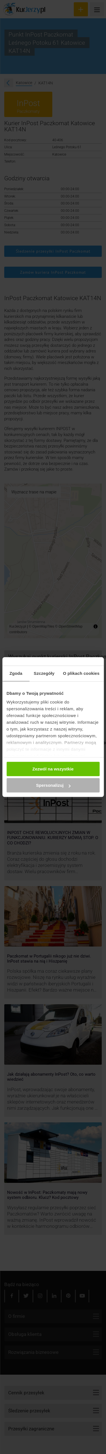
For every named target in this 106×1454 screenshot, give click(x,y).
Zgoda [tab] (15, 673)
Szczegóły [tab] (44, 673)
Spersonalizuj (53, 785)
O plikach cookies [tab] (81, 673)
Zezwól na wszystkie (53, 769)
